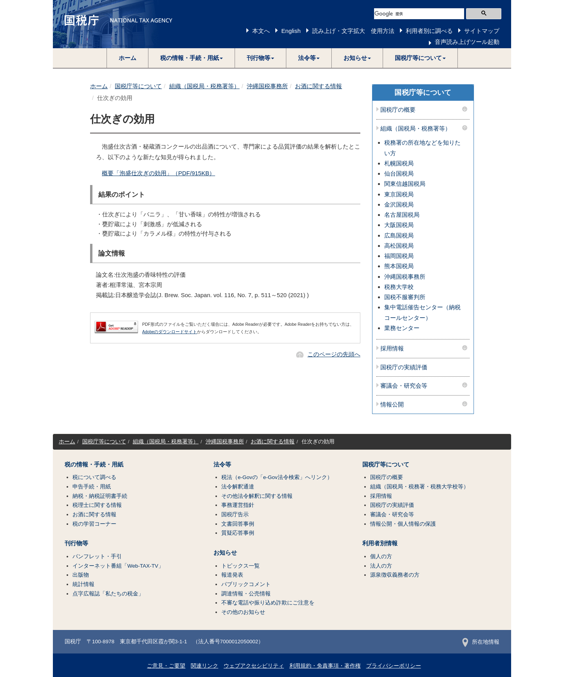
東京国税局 (399, 194)
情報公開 (392, 404)
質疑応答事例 (237, 533)
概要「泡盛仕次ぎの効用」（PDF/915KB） (158, 173)
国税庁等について (138, 86)
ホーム (127, 57)
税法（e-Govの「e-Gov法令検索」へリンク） (277, 477)
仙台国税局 (399, 173)
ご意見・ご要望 (166, 666)
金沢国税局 (399, 204)
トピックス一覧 (240, 566)
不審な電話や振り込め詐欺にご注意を (268, 603)
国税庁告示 (235, 514)
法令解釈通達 (237, 487)
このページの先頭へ (333, 354)
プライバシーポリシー (393, 666)
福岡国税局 (399, 255)
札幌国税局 (399, 163)
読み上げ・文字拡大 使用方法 (353, 30)
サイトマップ (481, 30)
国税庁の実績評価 (403, 367)
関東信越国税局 (404, 183)
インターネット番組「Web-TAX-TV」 (118, 566)
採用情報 (392, 348)
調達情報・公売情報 (246, 594)
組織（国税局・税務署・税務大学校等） (419, 487)
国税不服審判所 (404, 297)
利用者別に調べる (429, 30)
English (290, 30)
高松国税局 (399, 245)
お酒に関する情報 (318, 86)
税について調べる (94, 477)
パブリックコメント (246, 584)
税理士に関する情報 (97, 505)
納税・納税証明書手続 (99, 496)
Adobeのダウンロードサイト (169, 331)
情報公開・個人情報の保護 (403, 524)
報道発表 (232, 575)
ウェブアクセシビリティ (254, 666)
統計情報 (83, 584)
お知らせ (225, 553)
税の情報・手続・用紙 (94, 464)
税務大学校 (399, 286)
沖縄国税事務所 (267, 86)
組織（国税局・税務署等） (204, 86)
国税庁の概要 (398, 110)
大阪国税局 (399, 224)
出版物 (80, 575)
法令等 (222, 464)
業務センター (401, 328)
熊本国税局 (399, 266)
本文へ (261, 30)
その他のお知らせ (243, 612)
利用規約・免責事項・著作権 (325, 666)
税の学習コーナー (94, 524)
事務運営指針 (237, 505)
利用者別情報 (380, 543)
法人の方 (381, 566)
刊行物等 (76, 543)
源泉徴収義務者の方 (394, 575)
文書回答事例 (237, 524)
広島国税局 (399, 235)
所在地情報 (480, 642)
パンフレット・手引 (97, 556)
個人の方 (381, 556)
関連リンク (204, 666)
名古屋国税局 (401, 214)
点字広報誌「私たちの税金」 (108, 594)
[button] (191, 58)
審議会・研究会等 (403, 386)
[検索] (419, 14)
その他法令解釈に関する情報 (257, 496)
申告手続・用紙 (91, 487)
